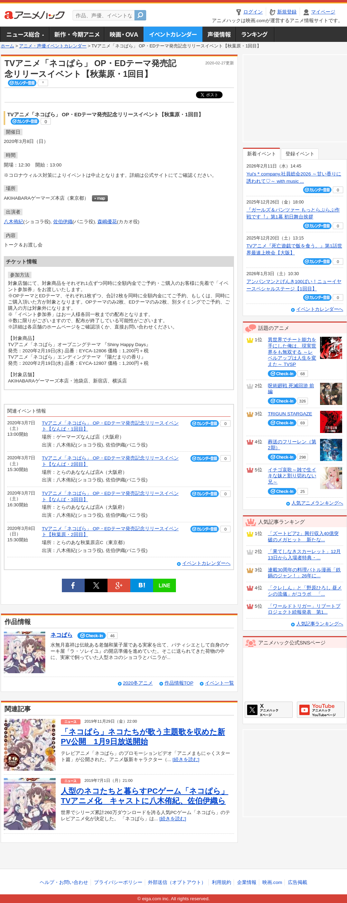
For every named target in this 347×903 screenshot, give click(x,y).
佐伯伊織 (63, 221)
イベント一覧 (219, 683)
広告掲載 (297, 882)
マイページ (323, 12)
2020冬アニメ (138, 683)
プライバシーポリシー (118, 882)
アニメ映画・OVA (123, 34)
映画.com (272, 882)
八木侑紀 (13, 221)
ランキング (255, 34)
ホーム (7, 46)
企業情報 (246, 882)
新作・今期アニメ (76, 34)
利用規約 (221, 882)
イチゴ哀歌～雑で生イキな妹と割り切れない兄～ (292, 476)
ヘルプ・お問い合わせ (64, 882)
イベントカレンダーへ (206, 563)
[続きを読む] (185, 759)
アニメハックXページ (269, 710)
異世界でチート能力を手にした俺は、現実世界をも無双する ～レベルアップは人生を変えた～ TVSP (292, 352)
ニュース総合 (25, 34)
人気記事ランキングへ (319, 623)
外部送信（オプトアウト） (177, 882)
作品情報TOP (179, 683)
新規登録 (287, 12)
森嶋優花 (107, 221)
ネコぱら (61, 635)
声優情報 (219, 34)
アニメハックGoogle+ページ (321, 710)
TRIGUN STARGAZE (290, 413)
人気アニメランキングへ (317, 503)
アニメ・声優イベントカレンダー (173, 34)
